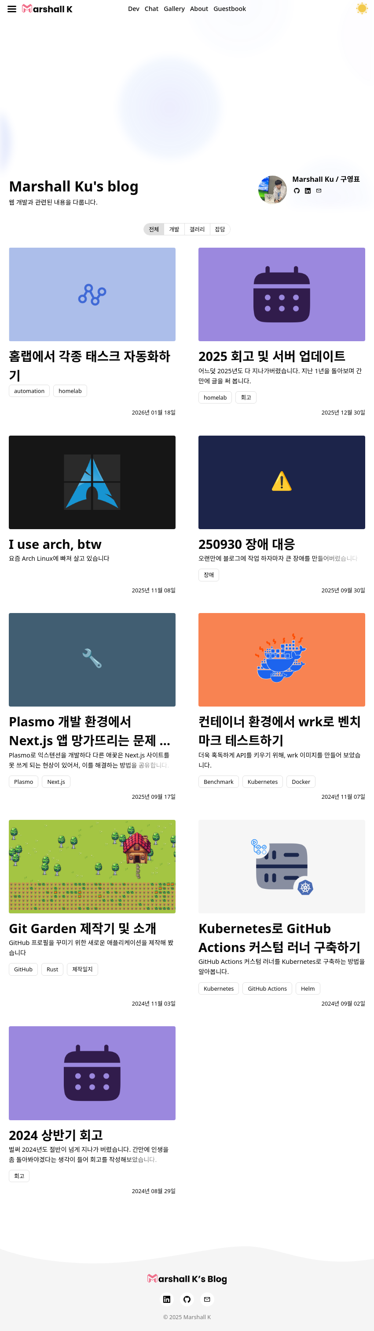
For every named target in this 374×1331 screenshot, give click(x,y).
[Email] (207, 1299)
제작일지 (82, 969)
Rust (52, 969)
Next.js (56, 782)
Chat (152, 8)
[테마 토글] (362, 9)
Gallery (174, 8)
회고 (246, 397)
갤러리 (197, 229)
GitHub (23, 969)
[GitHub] (187, 1299)
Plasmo (23, 782)
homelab (70, 391)
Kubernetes (263, 782)
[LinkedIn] (167, 1299)
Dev (133, 8)
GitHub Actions (267, 988)
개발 (174, 229)
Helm (308, 988)
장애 (209, 575)
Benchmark (219, 782)
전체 (154, 229)
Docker (301, 782)
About (199, 8)
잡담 (220, 229)
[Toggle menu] (11, 8)
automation (29, 391)
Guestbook (229, 8)
